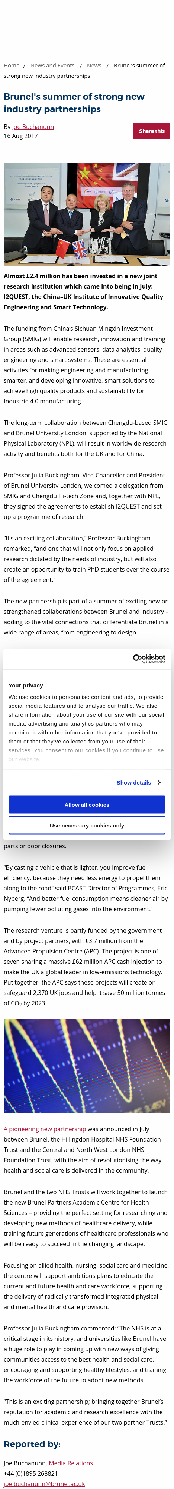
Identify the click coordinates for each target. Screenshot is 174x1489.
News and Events (52, 65)
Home (11, 65)
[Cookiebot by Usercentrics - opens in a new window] (132, 659)
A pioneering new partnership (45, 1129)
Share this (152, 131)
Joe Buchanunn (33, 127)
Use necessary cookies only (87, 825)
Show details (134, 782)
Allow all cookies (87, 804)
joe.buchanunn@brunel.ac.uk (44, 1484)
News (94, 65)
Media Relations (71, 1463)
